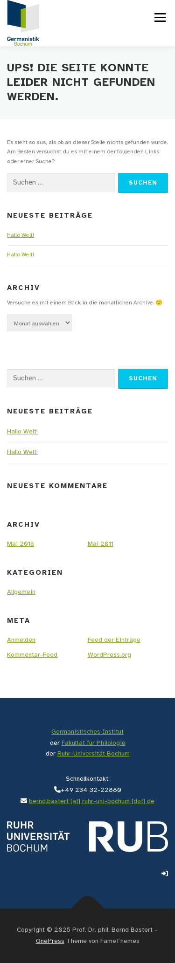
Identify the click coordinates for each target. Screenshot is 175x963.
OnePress (50, 941)
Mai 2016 (20, 544)
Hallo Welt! (20, 235)
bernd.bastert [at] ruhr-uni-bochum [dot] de (91, 801)
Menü (159, 17)
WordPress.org (109, 655)
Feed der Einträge (114, 640)
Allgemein (21, 592)
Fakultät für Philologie (94, 743)
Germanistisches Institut (87, 732)
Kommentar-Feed (32, 655)
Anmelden (21, 640)
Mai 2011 (100, 544)
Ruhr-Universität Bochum (93, 753)
